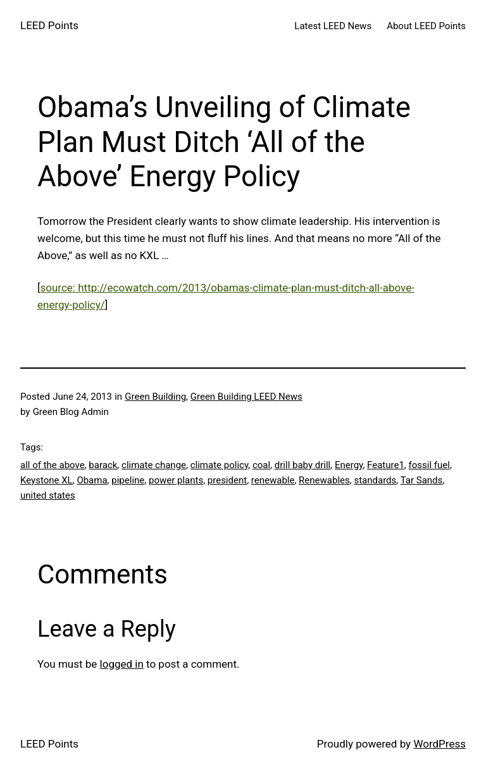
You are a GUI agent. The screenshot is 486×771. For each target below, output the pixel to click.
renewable (273, 480)
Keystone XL (46, 480)
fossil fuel (429, 465)
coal (261, 465)
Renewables (324, 480)
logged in (122, 664)
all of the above (52, 465)
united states (47, 495)
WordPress (439, 743)
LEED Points (49, 25)
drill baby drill (302, 465)
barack (103, 465)
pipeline (127, 480)
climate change (154, 465)
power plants (176, 480)
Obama (92, 480)
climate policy (219, 465)
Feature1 (385, 465)
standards (375, 480)
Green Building (155, 396)
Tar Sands (422, 480)
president (227, 480)
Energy (349, 465)
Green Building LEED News (246, 396)
